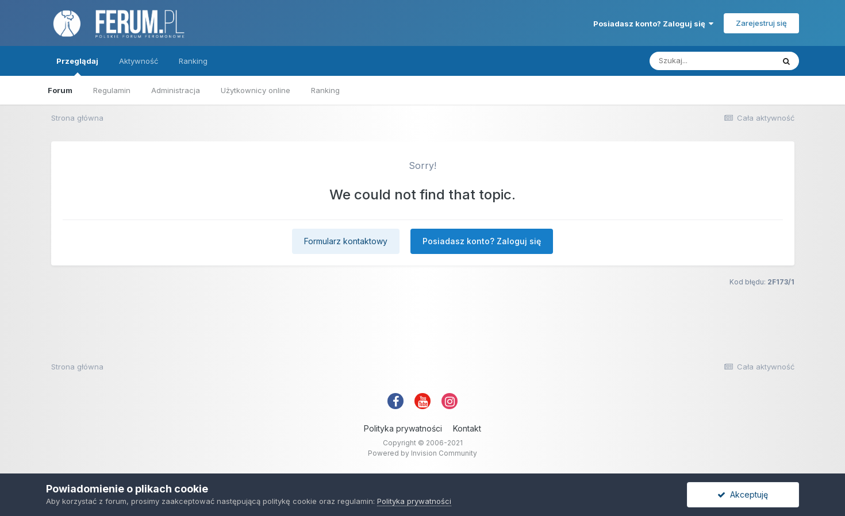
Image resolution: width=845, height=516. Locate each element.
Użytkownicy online (255, 90)
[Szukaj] (712, 61)
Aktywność (138, 61)
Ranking (325, 90)
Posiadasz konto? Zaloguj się (653, 23)
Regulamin (111, 90)
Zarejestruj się (761, 23)
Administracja (175, 90)
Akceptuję (742, 494)
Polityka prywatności (403, 428)
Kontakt (467, 428)
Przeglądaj (77, 66)
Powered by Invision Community (422, 453)
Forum (60, 90)
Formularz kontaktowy (345, 241)
